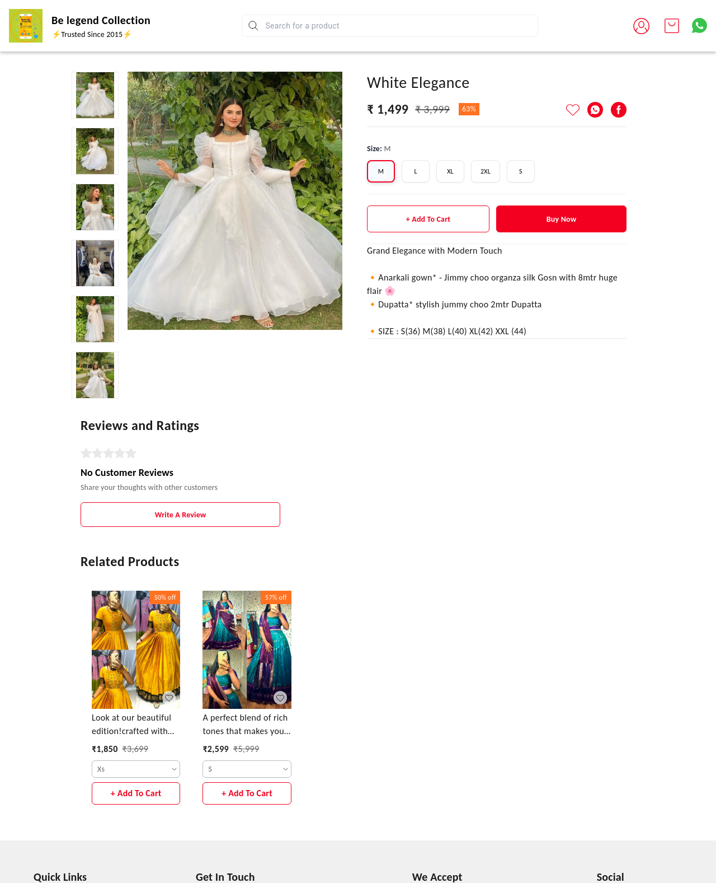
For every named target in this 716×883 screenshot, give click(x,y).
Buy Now (562, 219)
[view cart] (672, 25)
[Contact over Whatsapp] (699, 25)
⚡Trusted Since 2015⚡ (91, 34)
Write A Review (180, 515)
